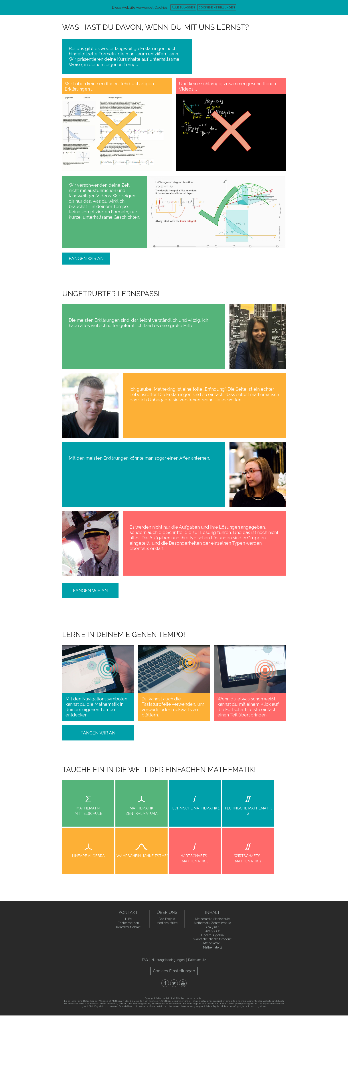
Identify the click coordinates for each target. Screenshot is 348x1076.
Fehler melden (128, 923)
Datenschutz (197, 960)
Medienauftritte (167, 923)
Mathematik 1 (212, 943)
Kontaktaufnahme (128, 927)
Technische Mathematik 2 (248, 811)
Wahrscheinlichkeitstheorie (142, 856)
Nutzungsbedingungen (168, 960)
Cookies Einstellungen (174, 971)
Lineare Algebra (88, 856)
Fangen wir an (86, 258)
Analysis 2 (212, 931)
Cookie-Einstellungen (217, 7)
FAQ (145, 960)
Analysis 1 (212, 927)
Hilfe (128, 919)
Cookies (161, 7)
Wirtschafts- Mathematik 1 (195, 858)
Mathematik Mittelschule (88, 811)
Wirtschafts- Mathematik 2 (248, 858)
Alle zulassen (183, 7)
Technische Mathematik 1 (195, 808)
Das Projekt (167, 919)
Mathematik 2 (212, 947)
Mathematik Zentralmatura (142, 811)
